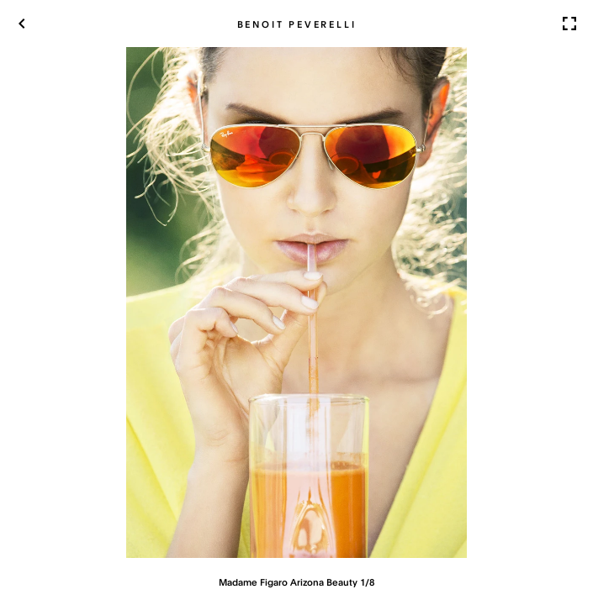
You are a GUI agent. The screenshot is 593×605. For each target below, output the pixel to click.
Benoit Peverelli (297, 23)
